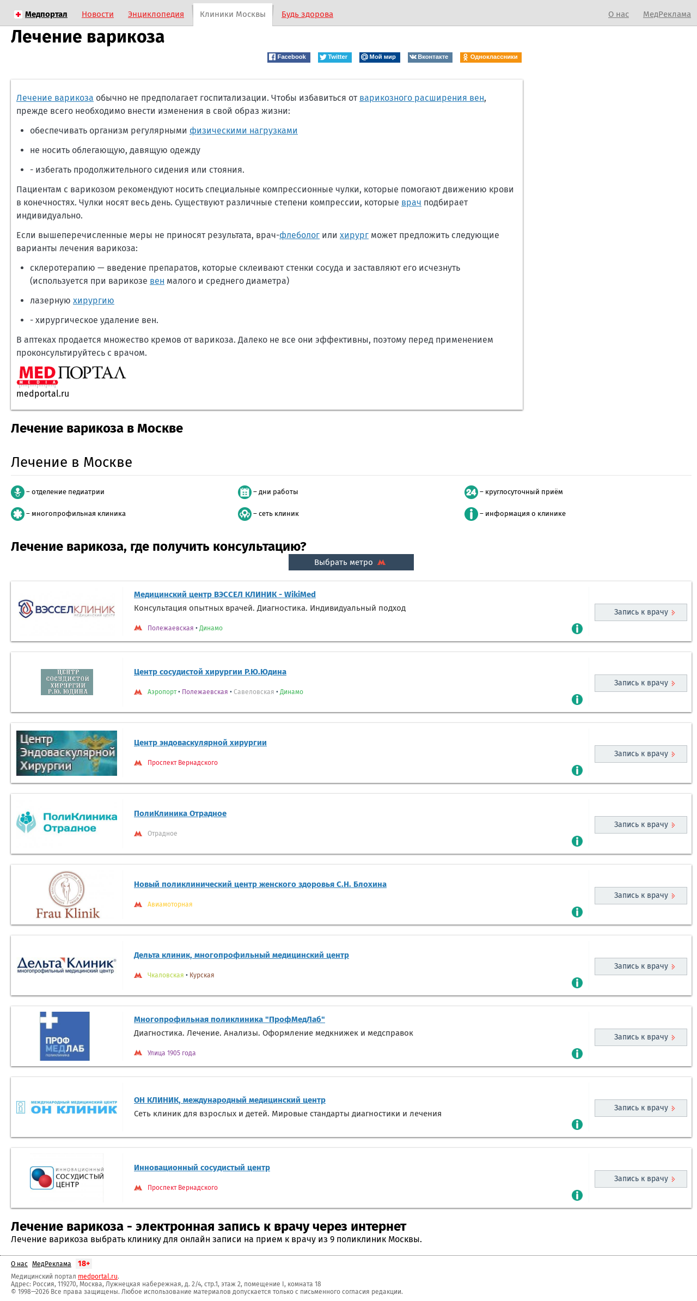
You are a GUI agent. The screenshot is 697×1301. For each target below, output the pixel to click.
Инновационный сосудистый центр (202, 1167)
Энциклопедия (156, 14)
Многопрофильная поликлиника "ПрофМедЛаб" (229, 1019)
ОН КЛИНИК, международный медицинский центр (230, 1100)
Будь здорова (307, 14)
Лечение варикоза (55, 98)
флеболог (299, 235)
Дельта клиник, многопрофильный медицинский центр (241, 955)
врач (411, 202)
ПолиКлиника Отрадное (180, 813)
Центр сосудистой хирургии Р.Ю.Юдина (210, 672)
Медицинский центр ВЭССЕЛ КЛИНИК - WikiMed (225, 594)
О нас (618, 14)
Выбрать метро (351, 562)
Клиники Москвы (233, 14)
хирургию (93, 300)
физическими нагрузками (243, 130)
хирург (354, 235)
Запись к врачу (641, 612)
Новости (98, 14)
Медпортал (46, 14)
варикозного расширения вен (421, 98)
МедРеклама (667, 14)
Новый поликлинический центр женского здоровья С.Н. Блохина (260, 884)
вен (157, 281)
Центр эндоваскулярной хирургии (200, 742)
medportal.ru (98, 1276)
